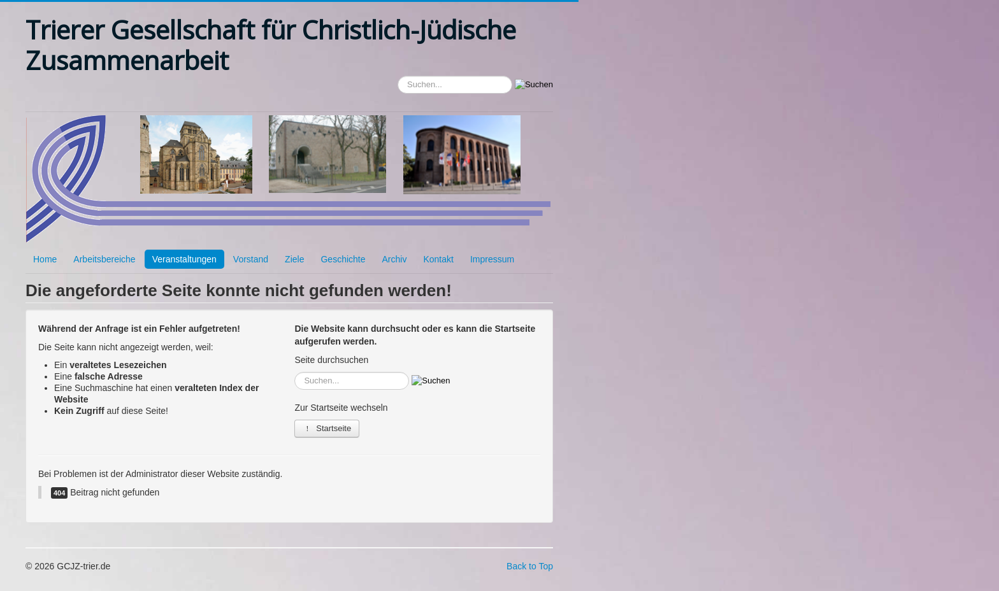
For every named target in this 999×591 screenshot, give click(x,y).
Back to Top (530, 566)
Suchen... (294, 372)
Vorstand (250, 259)
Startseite (327, 428)
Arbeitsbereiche (104, 259)
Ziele (294, 259)
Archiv (394, 259)
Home (45, 259)
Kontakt (438, 259)
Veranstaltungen (184, 259)
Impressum (492, 259)
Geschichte (342, 259)
